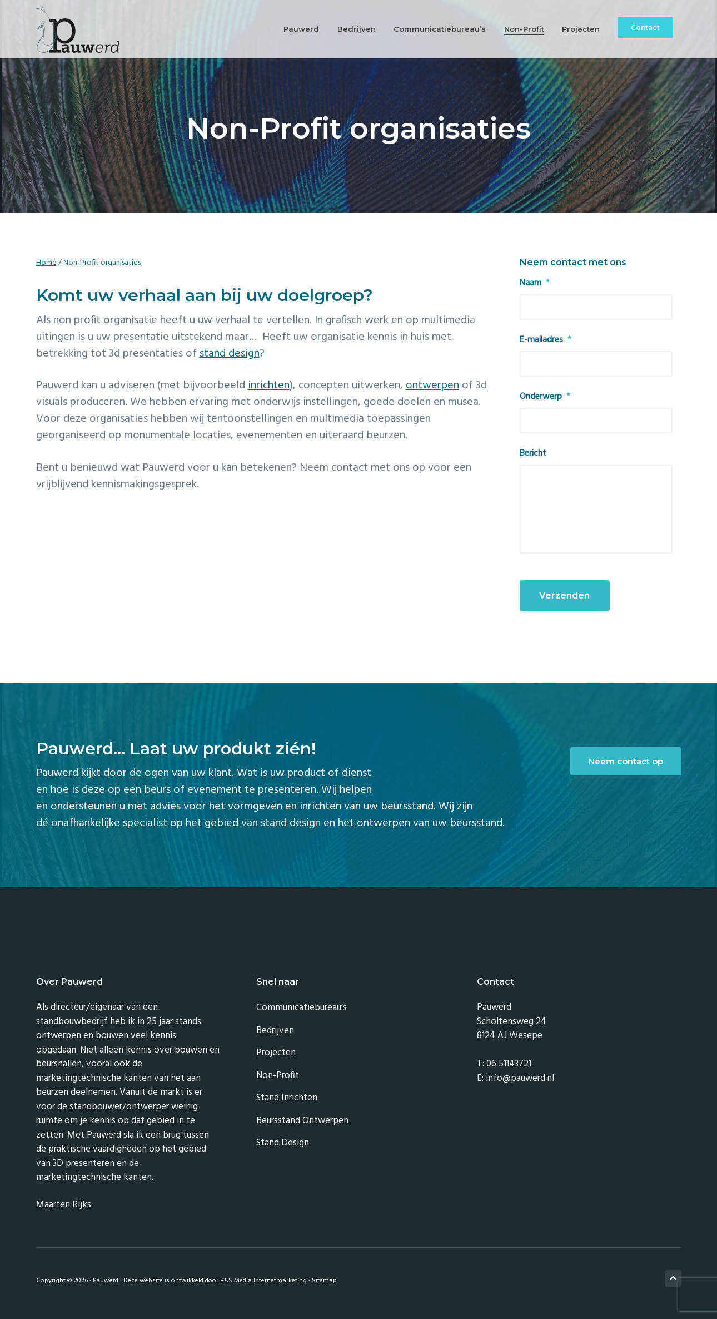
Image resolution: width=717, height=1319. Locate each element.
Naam (535, 283)
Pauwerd (105, 1280)
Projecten (276, 1052)
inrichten (269, 385)
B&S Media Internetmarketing (263, 1280)
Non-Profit (277, 1075)
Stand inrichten (286, 1097)
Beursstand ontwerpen (302, 1120)
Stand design (282, 1142)
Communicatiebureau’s (301, 1007)
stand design (230, 354)
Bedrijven (275, 1030)
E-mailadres (545, 340)
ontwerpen (432, 385)
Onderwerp (545, 397)
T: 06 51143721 (504, 1063)
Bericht (533, 454)
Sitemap (324, 1280)
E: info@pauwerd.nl (515, 1078)
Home (46, 262)
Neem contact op (626, 761)
